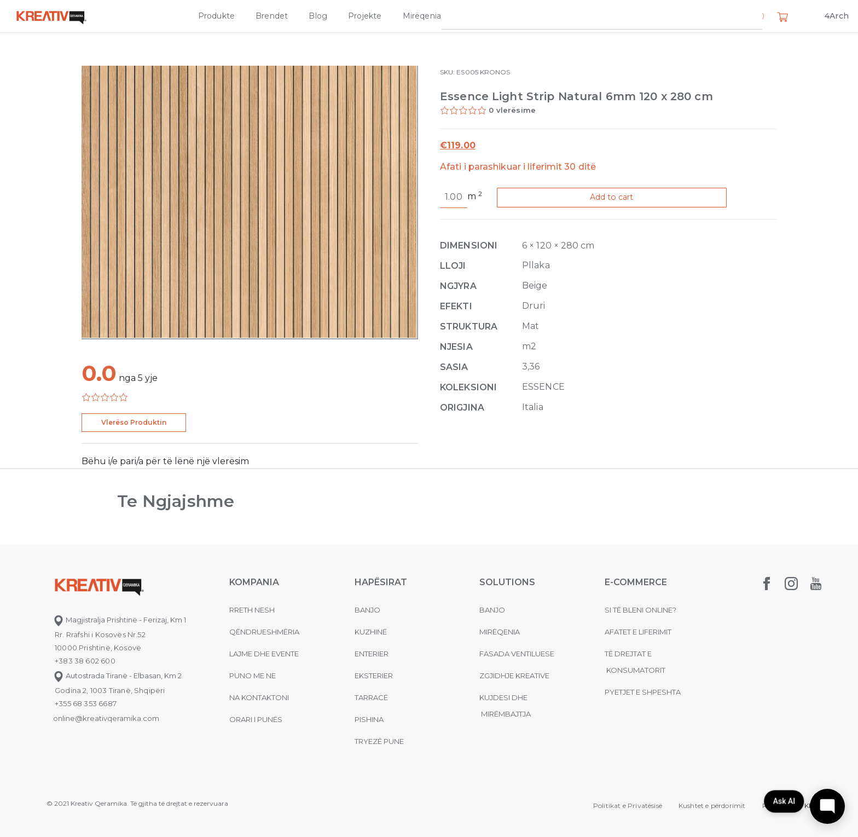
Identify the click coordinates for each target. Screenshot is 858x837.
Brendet (272, 16)
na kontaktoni (259, 697)
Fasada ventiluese (516, 653)
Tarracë (371, 697)
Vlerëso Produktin (133, 422)
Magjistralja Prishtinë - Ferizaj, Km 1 (119, 619)
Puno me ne (252, 675)
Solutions (507, 582)
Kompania (568, 16)
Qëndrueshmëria (264, 631)
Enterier (372, 653)
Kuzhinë (371, 631)
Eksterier (374, 675)
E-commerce (636, 582)
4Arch (837, 16)
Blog (318, 16)
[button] (758, 18)
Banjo (367, 609)
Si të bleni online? (640, 609)
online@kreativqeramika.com (106, 718)
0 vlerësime (512, 110)
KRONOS (495, 72)
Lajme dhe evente (264, 653)
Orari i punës (255, 719)
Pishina (369, 719)
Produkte (216, 16)
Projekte (364, 16)
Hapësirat (381, 582)
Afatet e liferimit (638, 631)
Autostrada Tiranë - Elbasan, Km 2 (117, 675)
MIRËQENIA (499, 631)
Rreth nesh (252, 609)
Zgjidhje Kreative (495, 16)
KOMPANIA (254, 582)
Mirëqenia (422, 16)
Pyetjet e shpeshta (643, 692)
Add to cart (622, 198)
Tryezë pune (379, 741)
